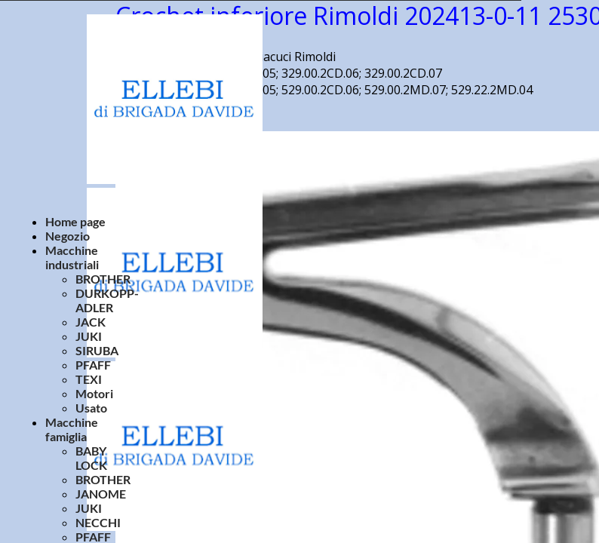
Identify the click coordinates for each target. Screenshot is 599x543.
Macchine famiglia (71, 429)
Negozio (67, 236)
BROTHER (103, 279)
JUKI (88, 336)
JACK (90, 321)
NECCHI (98, 522)
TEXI (88, 379)
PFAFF (93, 364)
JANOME (100, 493)
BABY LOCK (91, 457)
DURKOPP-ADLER (107, 300)
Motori (94, 393)
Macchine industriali (72, 257)
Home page (75, 221)
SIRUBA (96, 350)
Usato (91, 407)
